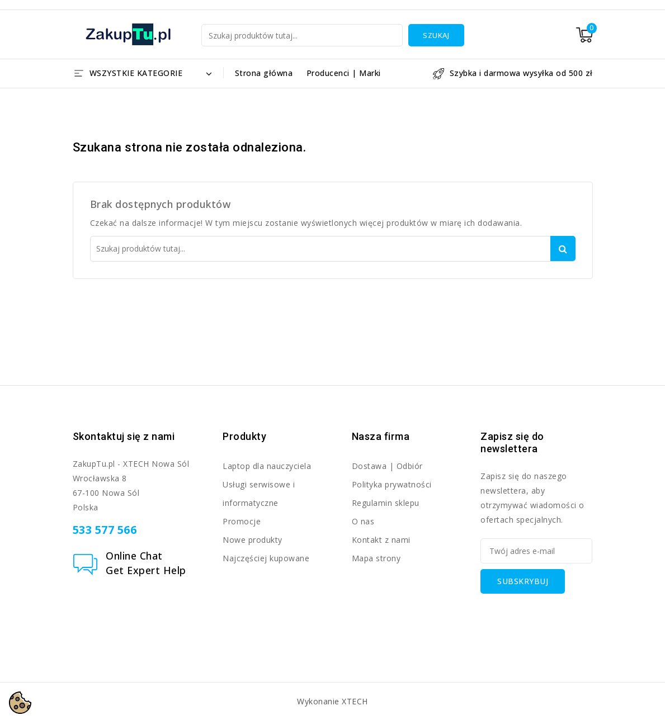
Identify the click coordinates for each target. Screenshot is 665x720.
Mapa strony (376, 558)
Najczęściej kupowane (266, 558)
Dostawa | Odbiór (387, 466)
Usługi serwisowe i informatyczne (259, 493)
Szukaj (436, 35)
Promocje (242, 521)
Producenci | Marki (343, 73)
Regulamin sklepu (385, 503)
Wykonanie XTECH (332, 701)
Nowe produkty (252, 539)
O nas (363, 521)
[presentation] (565, 615)
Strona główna (264, 73)
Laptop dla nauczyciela (267, 466)
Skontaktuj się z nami (124, 436)
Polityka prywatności (392, 484)
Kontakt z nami (381, 539)
